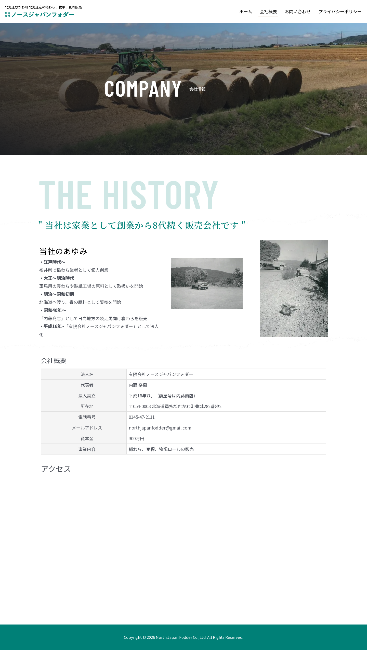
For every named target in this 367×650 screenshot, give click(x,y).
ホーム (245, 11)
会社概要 (268, 11)
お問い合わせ (298, 11)
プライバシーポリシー (340, 11)
